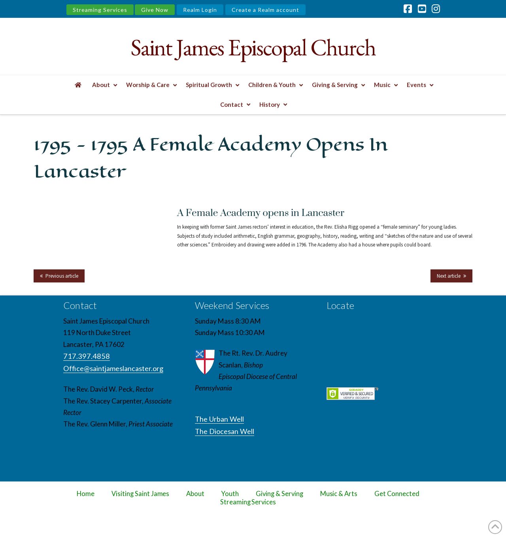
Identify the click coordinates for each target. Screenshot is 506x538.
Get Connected (396, 494)
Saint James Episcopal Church (252, 47)
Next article (449, 276)
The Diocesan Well (224, 431)
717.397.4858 (86, 356)
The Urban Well (219, 419)
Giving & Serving (279, 494)
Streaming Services (100, 9)
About (195, 494)
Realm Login (200, 9)
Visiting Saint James (140, 494)
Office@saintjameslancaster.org (113, 368)
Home (85, 494)
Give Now (154, 9)
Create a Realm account (265, 9)
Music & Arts (339, 494)
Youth (230, 494)
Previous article (61, 276)
